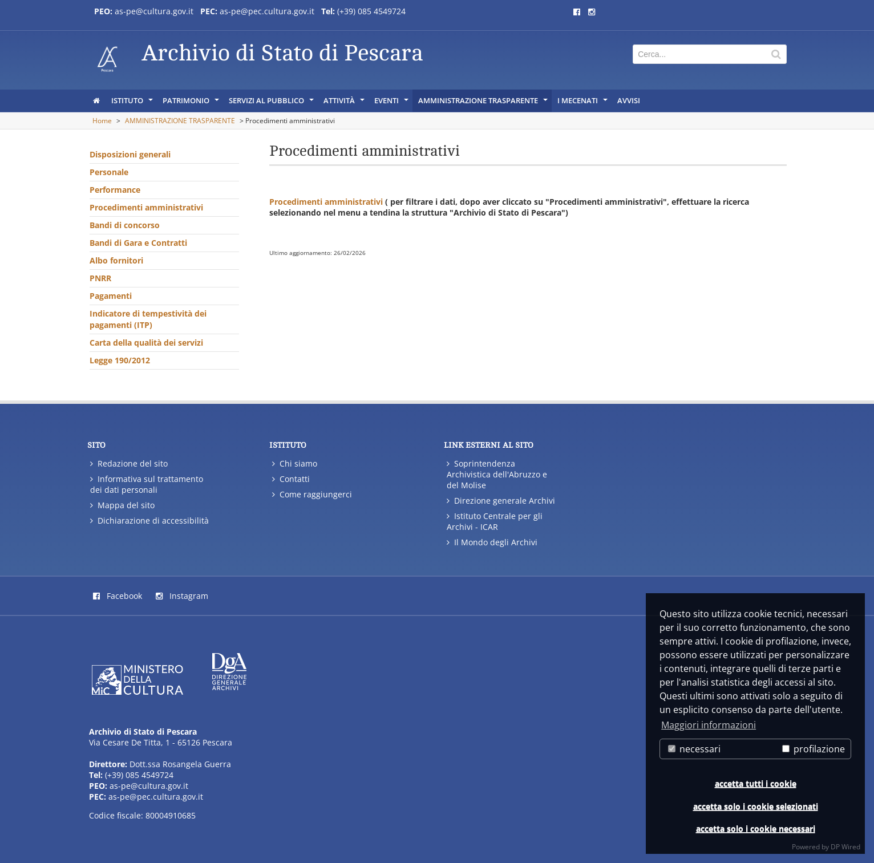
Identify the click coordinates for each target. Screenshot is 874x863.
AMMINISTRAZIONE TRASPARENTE (483, 103)
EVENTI (392, 103)
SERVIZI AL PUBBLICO (272, 103)
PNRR (100, 278)
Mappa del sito (122, 505)
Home (102, 120)
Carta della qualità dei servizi (146, 342)
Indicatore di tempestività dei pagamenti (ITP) (148, 319)
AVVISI (628, 100)
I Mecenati (583, 103)
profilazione (813, 749)
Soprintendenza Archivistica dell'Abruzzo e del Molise (497, 474)
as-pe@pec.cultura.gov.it (155, 796)
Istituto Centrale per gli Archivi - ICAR (495, 521)
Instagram (182, 595)
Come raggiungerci (312, 494)
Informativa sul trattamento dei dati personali (146, 484)
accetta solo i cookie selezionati (755, 806)
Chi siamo (294, 463)
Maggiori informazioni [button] (708, 725)
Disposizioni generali (130, 154)
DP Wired (845, 847)
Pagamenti (111, 295)
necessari (694, 749)
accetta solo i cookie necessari (755, 828)
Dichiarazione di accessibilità (149, 520)
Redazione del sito (129, 463)
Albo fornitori (116, 260)
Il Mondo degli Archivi (492, 542)
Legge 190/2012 (120, 360)
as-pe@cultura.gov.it (149, 785)
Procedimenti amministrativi (146, 207)
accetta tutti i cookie (755, 783)
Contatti (291, 478)
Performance (115, 189)
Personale (109, 172)
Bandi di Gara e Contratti (138, 242)
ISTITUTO (133, 103)
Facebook (117, 595)
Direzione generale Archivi (501, 500)
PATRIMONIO (192, 103)
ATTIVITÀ (344, 103)
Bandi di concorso (125, 225)
